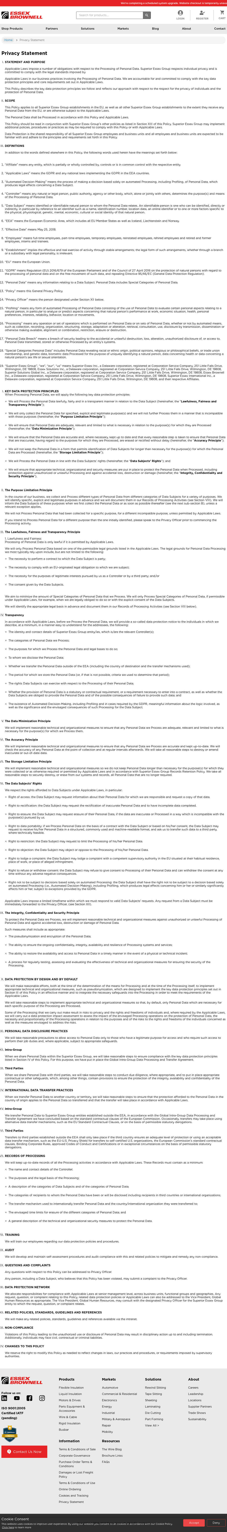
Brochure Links (112, 1455)
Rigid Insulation (69, 1423)
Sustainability (197, 1419)
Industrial (108, 1413)
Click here (8, 1527)
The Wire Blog (112, 1449)
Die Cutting (153, 1413)
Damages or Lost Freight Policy (76, 1474)
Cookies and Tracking (73, 1495)
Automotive (110, 1387)
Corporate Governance (74, 1455)
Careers (193, 1387)
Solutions (87, 30)
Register (202, 15)
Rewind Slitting (155, 1387)
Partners (52, 30)
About (186, 30)
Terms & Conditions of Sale (77, 1449)
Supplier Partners (200, 1406)
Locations (194, 1400)
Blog (155, 30)
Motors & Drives (70, 1400)
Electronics (109, 1400)
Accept (194, 1522)
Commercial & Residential (119, 1394)
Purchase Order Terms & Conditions (75, 1464)
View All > (152, 1425)
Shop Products (12, 30)
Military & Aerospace (116, 1419)
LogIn (180, 15)
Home (8, 40)
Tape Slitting (153, 1394)
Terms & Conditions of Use (77, 1483)
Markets (123, 30)
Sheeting (151, 1400)
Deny (216, 1522)
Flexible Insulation (71, 1387)
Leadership (195, 1394)
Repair (106, 1425)
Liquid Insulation (70, 1394)
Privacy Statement (71, 1502)
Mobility (107, 1432)
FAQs (106, 1462)
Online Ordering (70, 1489)
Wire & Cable (68, 1417)
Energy (107, 1406)
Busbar (64, 1429)
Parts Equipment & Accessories (72, 1408)
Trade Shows (197, 1413)
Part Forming (154, 1419)
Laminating (152, 1406)
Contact (220, 30)
